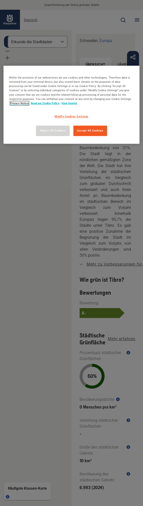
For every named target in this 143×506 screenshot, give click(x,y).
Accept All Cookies (90, 130)
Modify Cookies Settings (71, 116)
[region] (71, 105)
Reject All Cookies (52, 130)
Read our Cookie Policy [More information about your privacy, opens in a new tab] (45, 103)
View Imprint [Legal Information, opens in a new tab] (69, 103)
